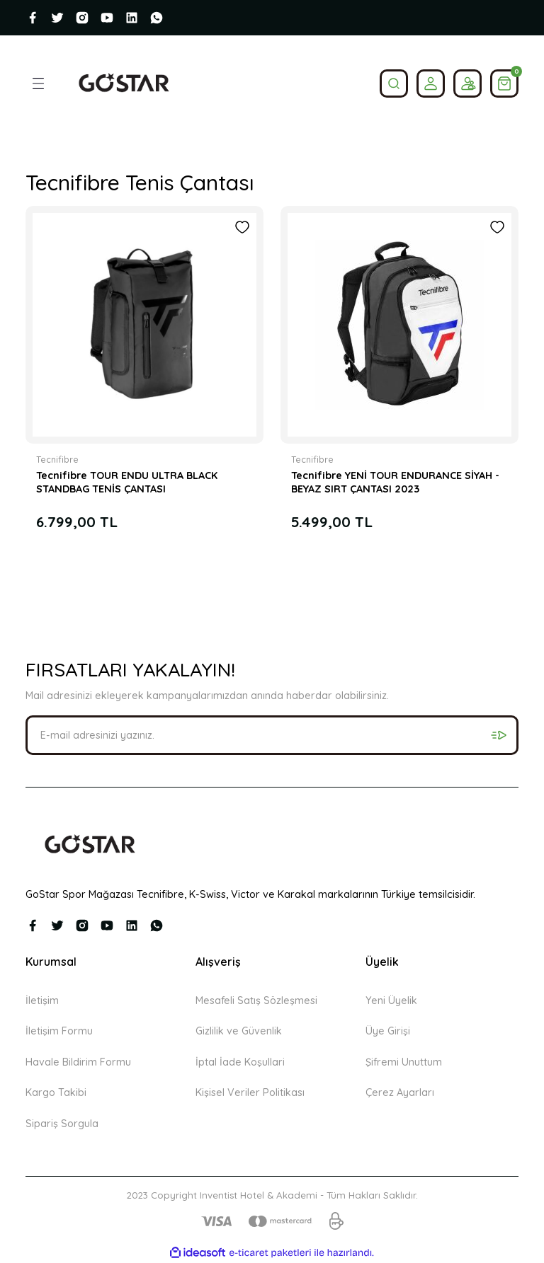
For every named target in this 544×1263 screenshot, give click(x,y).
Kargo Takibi (56, 1092)
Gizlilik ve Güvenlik (239, 1031)
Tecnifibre (57, 459)
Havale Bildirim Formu (78, 1062)
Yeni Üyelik (391, 1000)
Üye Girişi (388, 1031)
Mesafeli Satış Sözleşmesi (256, 1000)
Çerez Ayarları (400, 1092)
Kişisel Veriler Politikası (250, 1092)
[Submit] (498, 735)
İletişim (42, 1000)
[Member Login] (430, 83)
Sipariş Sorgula (62, 1123)
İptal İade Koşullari (240, 1062)
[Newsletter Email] (272, 735)
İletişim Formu (59, 1031)
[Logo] (124, 83)
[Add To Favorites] (242, 227)
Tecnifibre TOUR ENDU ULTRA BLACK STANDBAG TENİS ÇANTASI (126, 482)
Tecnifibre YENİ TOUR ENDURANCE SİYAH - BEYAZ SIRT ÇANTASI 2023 (395, 482)
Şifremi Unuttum (404, 1062)
